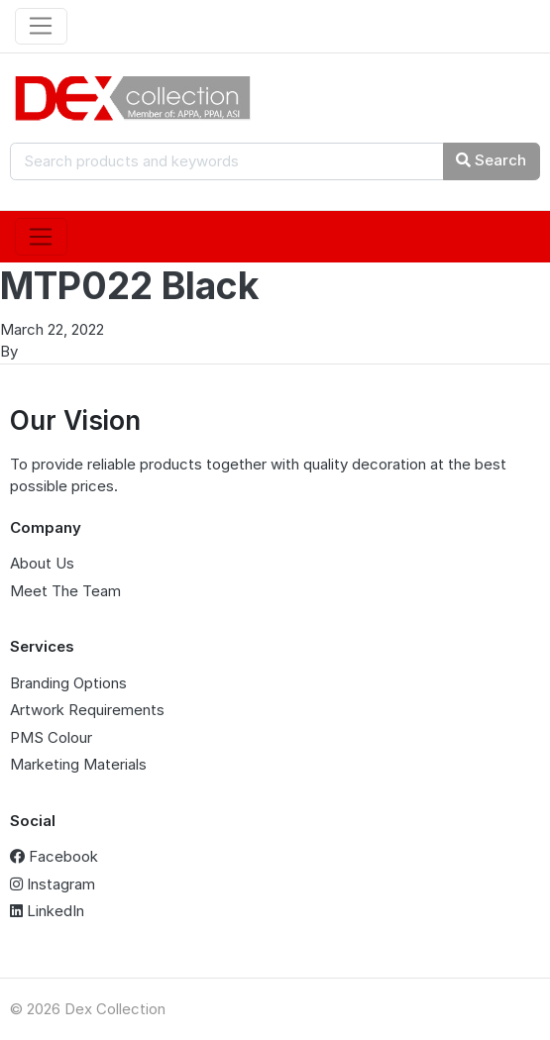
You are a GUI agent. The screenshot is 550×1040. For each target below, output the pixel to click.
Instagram (52, 884)
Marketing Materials (78, 764)
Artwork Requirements (87, 709)
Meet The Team (65, 590)
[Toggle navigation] (41, 27)
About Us (42, 563)
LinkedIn (47, 910)
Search (491, 160)
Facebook (54, 856)
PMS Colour (51, 737)
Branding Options (68, 683)
